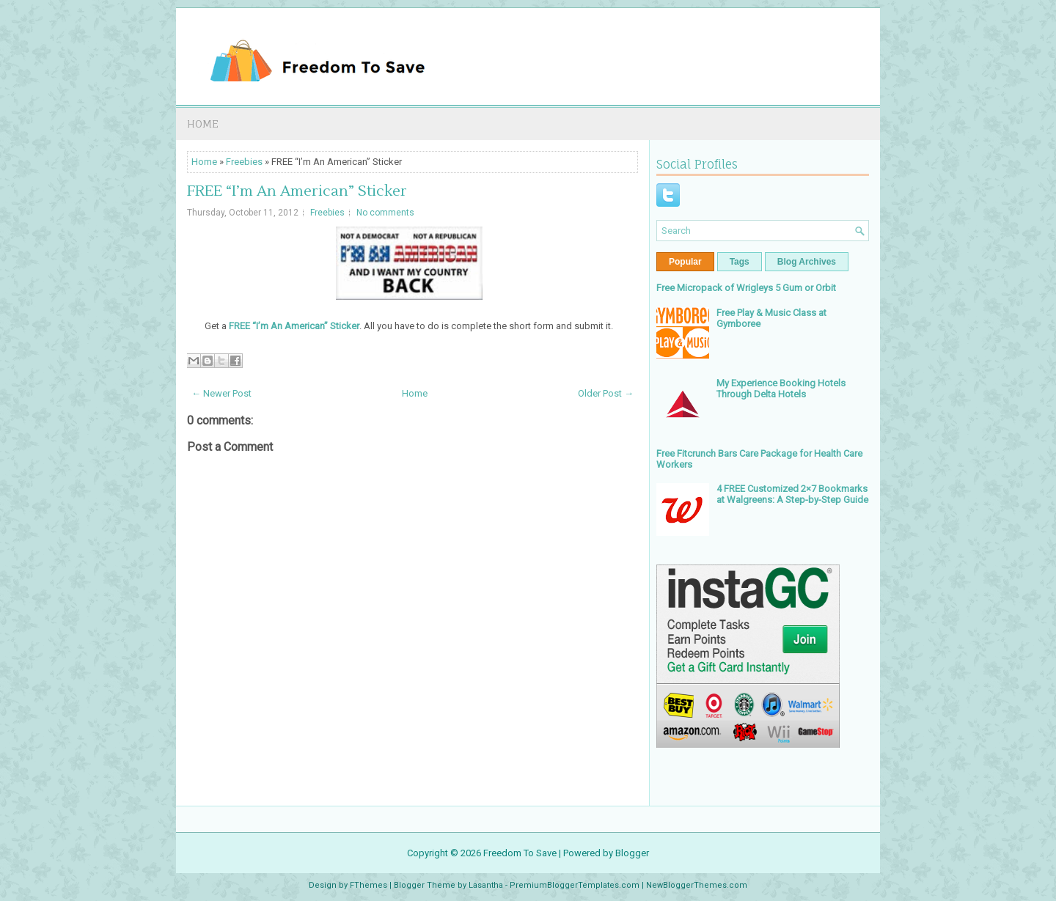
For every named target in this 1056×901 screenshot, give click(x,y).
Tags (739, 262)
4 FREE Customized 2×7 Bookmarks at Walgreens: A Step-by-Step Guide (792, 494)
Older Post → (606, 393)
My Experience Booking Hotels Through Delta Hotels (781, 389)
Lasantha (486, 885)
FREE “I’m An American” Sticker (297, 191)
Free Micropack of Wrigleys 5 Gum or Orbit (746, 287)
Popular (685, 262)
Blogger (632, 852)
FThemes (368, 885)
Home (203, 123)
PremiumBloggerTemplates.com (574, 885)
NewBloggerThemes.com (696, 885)
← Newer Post (221, 393)
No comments (385, 212)
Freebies (244, 161)
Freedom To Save (520, 852)
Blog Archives (806, 262)
